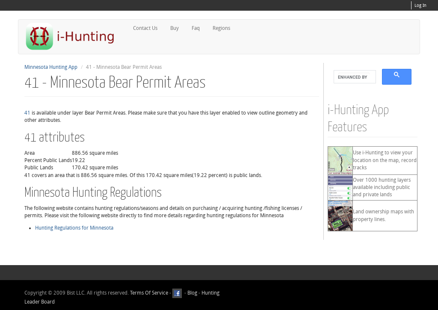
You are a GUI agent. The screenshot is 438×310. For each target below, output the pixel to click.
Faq (196, 28)
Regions (221, 28)
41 (27, 113)
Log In (420, 5)
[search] (354, 77)
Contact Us (145, 28)
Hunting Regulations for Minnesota (74, 228)
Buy (174, 28)
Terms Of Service (149, 293)
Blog (192, 293)
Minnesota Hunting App (50, 67)
